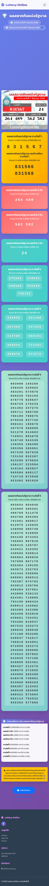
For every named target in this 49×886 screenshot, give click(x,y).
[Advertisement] (24, 60)
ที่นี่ (44, 775)
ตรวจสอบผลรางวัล (8, 853)
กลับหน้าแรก (23, 790)
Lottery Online (14, 4)
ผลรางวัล (4, 838)
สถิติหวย (4, 856)
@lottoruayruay (9, 868)
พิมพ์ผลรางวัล (24, 797)
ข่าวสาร (4, 840)
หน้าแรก (4, 835)
